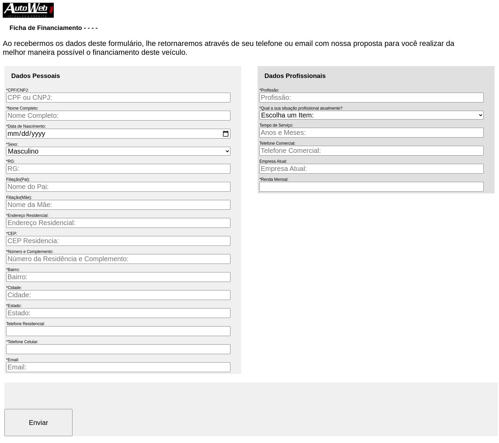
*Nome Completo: (22, 108)
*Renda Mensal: (273, 179)
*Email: (12, 360)
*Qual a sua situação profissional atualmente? (300, 108)
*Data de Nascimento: (26, 126)
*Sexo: (12, 144)
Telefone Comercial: (277, 143)
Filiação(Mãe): (19, 197)
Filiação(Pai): (18, 179)
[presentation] (56, 395)
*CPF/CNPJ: (17, 90)
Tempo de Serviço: (276, 125)
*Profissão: (269, 90)
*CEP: (11, 233)
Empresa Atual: (273, 161)
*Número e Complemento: (29, 251)
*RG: (10, 161)
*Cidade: (14, 287)
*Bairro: (13, 269)
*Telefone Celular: (22, 341)
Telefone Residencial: (25, 323)
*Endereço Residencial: (27, 215)
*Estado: (13, 305)
